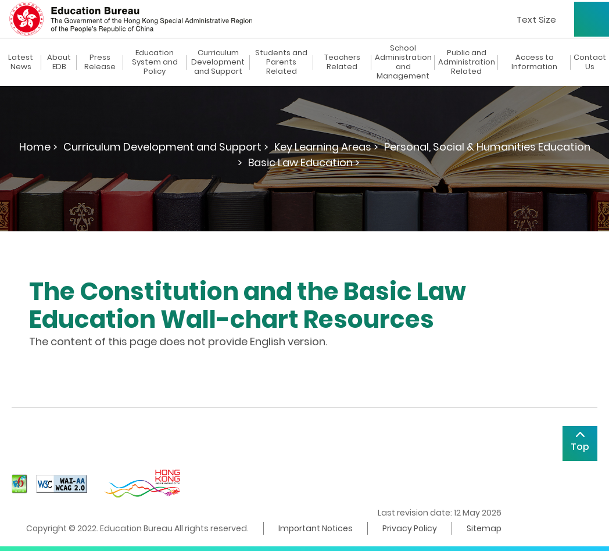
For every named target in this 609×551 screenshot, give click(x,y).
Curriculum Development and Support (218, 62)
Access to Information (534, 62)
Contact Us (590, 62)
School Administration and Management (403, 62)
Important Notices (315, 528)
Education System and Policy (155, 62)
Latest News (20, 62)
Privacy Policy (409, 528)
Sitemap (484, 528)
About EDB (59, 62)
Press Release (100, 62)
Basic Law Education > (304, 162)
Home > (38, 146)
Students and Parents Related (281, 62)
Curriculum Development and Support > (165, 146)
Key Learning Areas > (326, 146)
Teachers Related (342, 62)
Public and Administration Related (466, 62)
